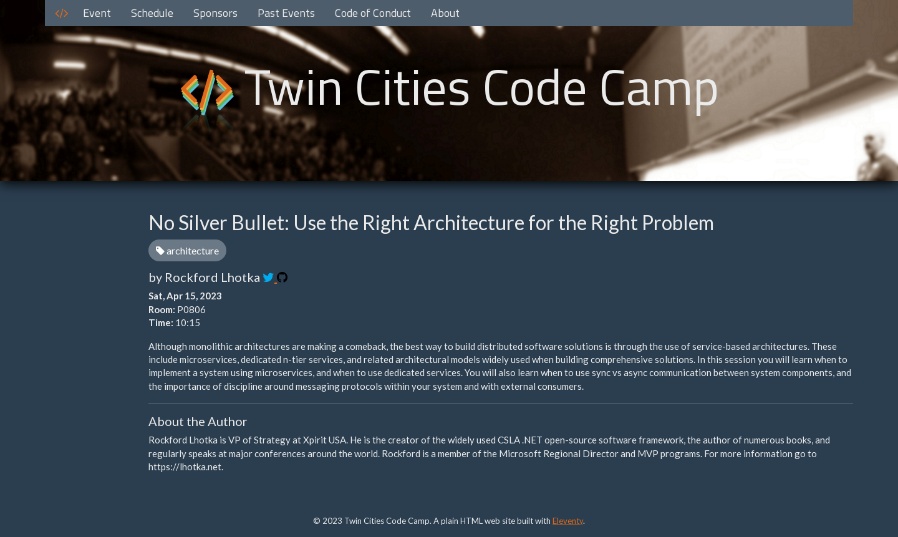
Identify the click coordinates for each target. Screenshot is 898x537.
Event (97, 12)
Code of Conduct (373, 12)
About (445, 12)
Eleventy (568, 521)
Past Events (286, 12)
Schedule (152, 12)
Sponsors (215, 12)
